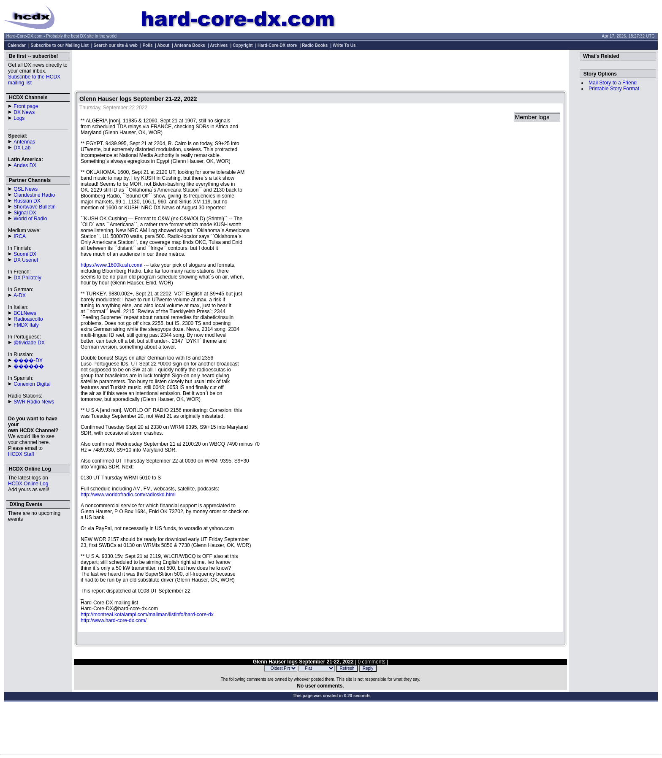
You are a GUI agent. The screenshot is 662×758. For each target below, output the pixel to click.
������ (29, 366)
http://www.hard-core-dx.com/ (114, 620)
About (163, 45)
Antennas (24, 142)
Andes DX (25, 165)
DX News (24, 112)
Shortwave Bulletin (34, 207)
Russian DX (27, 201)
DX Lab (22, 148)
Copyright (242, 45)
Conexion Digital (32, 384)
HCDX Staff (21, 454)
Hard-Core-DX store (277, 45)
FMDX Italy (26, 325)
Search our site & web (115, 45)
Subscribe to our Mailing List (60, 45)
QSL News (26, 189)
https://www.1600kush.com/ (111, 265)
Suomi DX (25, 254)
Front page (26, 106)
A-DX (20, 295)
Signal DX (25, 213)
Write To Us (344, 45)
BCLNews (25, 313)
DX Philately (27, 278)
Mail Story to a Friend (613, 83)
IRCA (20, 236)
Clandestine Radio (34, 195)
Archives (219, 45)
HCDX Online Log (28, 484)
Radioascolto (28, 319)
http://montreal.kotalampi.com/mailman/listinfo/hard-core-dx (147, 614)
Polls (148, 45)
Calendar (17, 45)
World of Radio (30, 219)
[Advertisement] (320, 71)
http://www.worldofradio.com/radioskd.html (128, 495)
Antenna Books (189, 45)
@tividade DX (29, 343)
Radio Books (315, 45)
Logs (19, 118)
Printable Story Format (614, 89)
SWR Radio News (34, 402)
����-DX (28, 360)
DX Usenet (26, 260)
